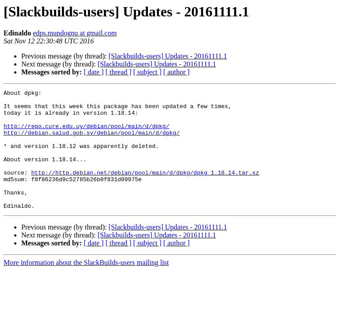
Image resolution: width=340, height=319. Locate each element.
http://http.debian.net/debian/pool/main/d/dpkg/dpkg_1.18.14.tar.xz (145, 190)
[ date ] (94, 72)
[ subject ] (147, 72)
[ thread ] (118, 72)
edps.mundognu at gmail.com (74, 33)
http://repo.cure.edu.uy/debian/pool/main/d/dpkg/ (86, 134)
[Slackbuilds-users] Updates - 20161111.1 (167, 56)
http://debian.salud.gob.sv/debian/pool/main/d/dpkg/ (92, 142)
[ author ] (176, 72)
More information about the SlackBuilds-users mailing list (86, 286)
